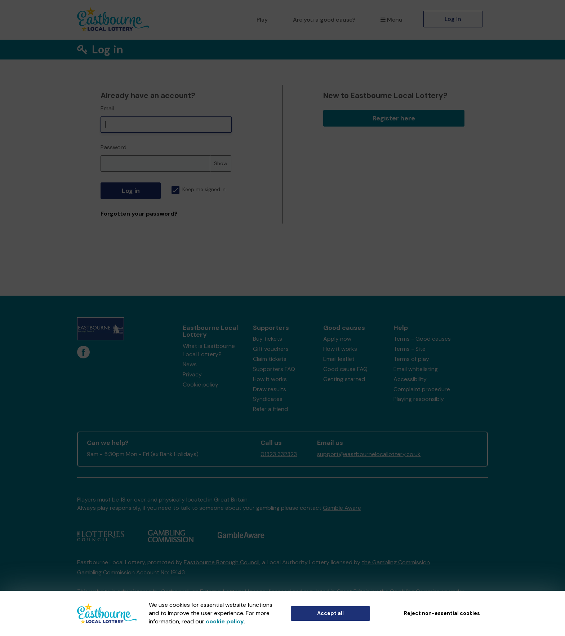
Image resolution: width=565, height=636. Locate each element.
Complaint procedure (421, 389)
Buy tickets (267, 339)
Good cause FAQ (345, 369)
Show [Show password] (220, 163)
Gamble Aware (342, 508)
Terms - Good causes (422, 339)
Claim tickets (269, 359)
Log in (453, 19)
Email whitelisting (415, 369)
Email (107, 108)
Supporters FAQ (274, 369)
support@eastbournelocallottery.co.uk (369, 454)
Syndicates (267, 399)
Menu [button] (391, 19)
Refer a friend (270, 409)
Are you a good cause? (324, 19)
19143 (177, 572)
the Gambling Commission (396, 562)
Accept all (330, 613)
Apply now (337, 339)
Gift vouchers (271, 349)
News (190, 364)
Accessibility (410, 379)
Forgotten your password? (139, 213)
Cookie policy (200, 384)
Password (113, 147)
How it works (270, 379)
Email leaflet (339, 359)
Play (262, 19)
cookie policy (225, 621)
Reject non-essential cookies (442, 613)
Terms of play (411, 359)
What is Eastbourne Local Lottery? (209, 350)
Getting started (344, 379)
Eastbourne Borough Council (221, 562)
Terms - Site (409, 349)
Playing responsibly (418, 399)
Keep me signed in (199, 189)
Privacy (192, 374)
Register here (394, 118)
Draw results (269, 389)
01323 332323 (279, 454)
